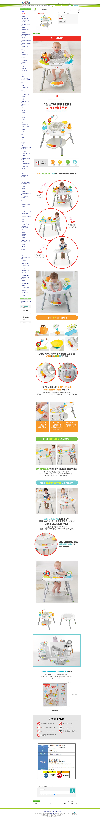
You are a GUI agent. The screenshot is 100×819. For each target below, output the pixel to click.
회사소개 (44, 811)
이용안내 (48, 811)
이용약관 (52, 811)
